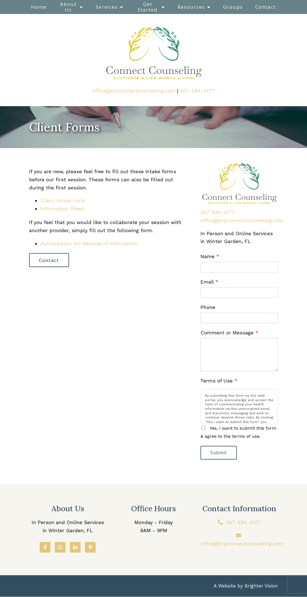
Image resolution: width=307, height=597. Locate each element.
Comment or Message (229, 333)
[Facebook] (45, 547)
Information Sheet (62, 208)
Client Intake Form (63, 200)
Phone (207, 307)
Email (209, 282)
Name (209, 256)
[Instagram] (60, 547)
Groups (233, 7)
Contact (265, 7)
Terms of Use (218, 381)
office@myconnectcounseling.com (134, 91)
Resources (191, 7)
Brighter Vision (261, 586)
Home (39, 7)
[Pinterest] (90, 547)
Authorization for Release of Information (88, 243)
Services (107, 7)
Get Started (148, 7)
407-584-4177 (197, 91)
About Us (68, 7)
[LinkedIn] (75, 547)
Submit (219, 453)
